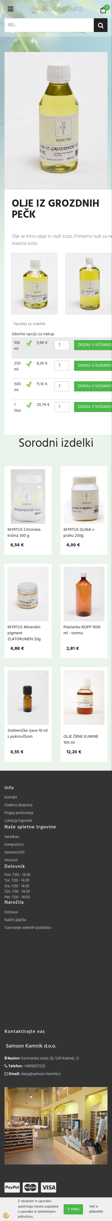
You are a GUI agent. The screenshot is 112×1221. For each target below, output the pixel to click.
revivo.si (11, 860)
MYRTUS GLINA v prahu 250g (79, 532)
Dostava (11, 912)
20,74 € (43, 404)
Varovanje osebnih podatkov (27, 928)
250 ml (17, 366)
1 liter (17, 407)
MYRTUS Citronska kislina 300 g (24, 532)
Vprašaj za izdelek (29, 324)
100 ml (17, 345)
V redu (73, 1209)
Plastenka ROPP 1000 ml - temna (82, 630)
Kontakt (10, 797)
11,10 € (42, 384)
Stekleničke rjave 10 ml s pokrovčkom (27, 733)
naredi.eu (11, 837)
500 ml (17, 387)
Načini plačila (15, 920)
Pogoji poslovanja (18, 813)
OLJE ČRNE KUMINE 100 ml (81, 739)
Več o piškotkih (96, 1209)
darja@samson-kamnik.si (41, 1074)
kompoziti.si (14, 845)
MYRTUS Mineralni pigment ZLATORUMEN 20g (24, 633)
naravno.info (14, 852)
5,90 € (42, 342)
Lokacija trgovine (18, 821)
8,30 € (42, 363)
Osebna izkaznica (18, 805)
